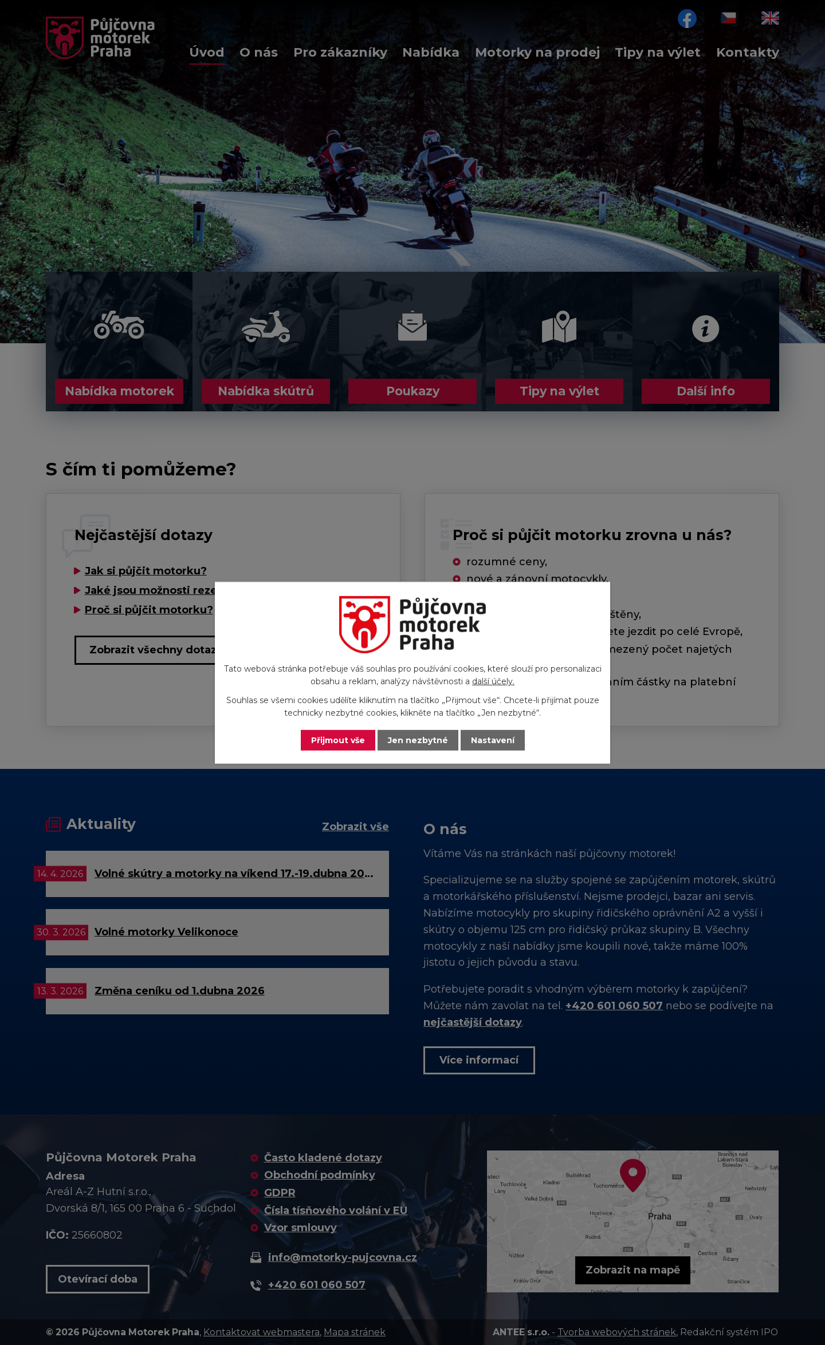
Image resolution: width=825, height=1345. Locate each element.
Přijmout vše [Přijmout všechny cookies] (338, 740)
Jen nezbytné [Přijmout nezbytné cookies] (418, 740)
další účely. (493, 681)
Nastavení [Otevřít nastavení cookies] (492, 740)
